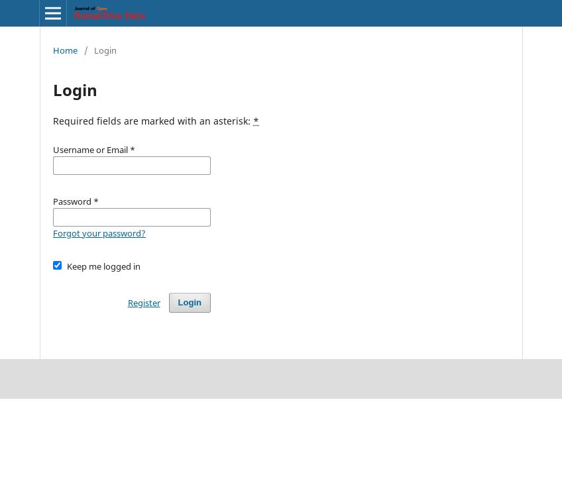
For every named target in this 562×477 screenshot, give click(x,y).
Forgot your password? (99, 233)
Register (144, 303)
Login (189, 302)
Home (65, 50)
